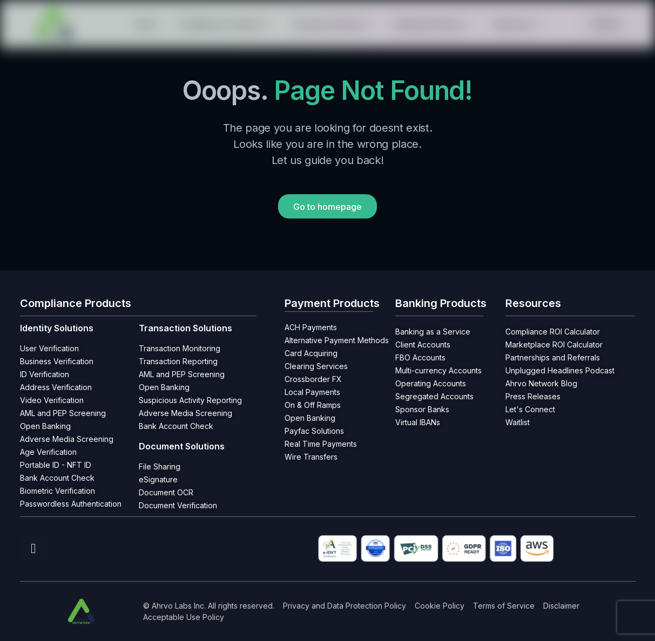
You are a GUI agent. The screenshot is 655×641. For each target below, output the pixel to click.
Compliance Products (225, 24)
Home (145, 24)
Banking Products (433, 24)
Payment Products (333, 24)
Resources (518, 24)
